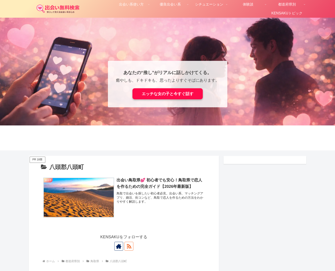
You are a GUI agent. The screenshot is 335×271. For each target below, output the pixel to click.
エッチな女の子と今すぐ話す (167, 94)
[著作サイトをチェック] (118, 246)
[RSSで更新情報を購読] (128, 246)
